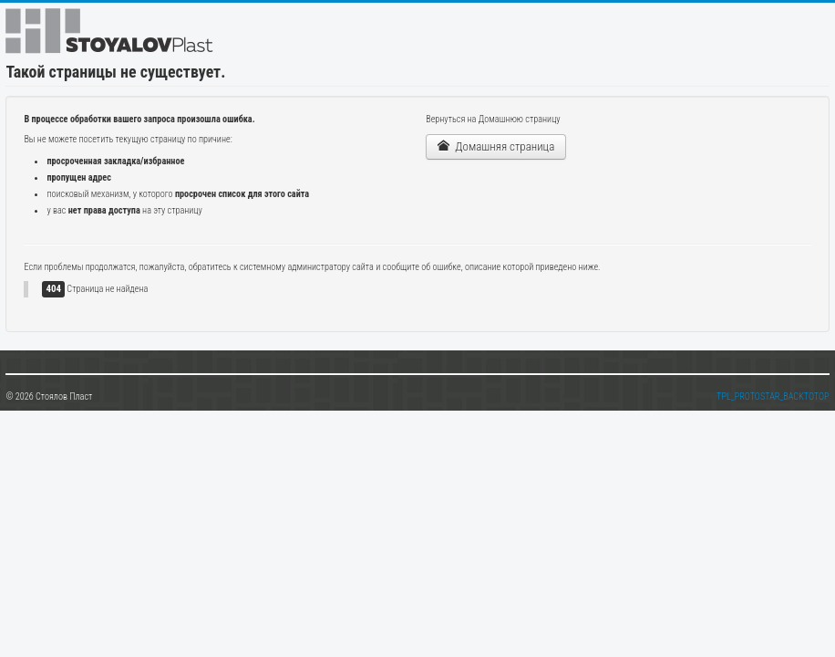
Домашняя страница (496, 146)
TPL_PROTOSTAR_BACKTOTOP (773, 396)
